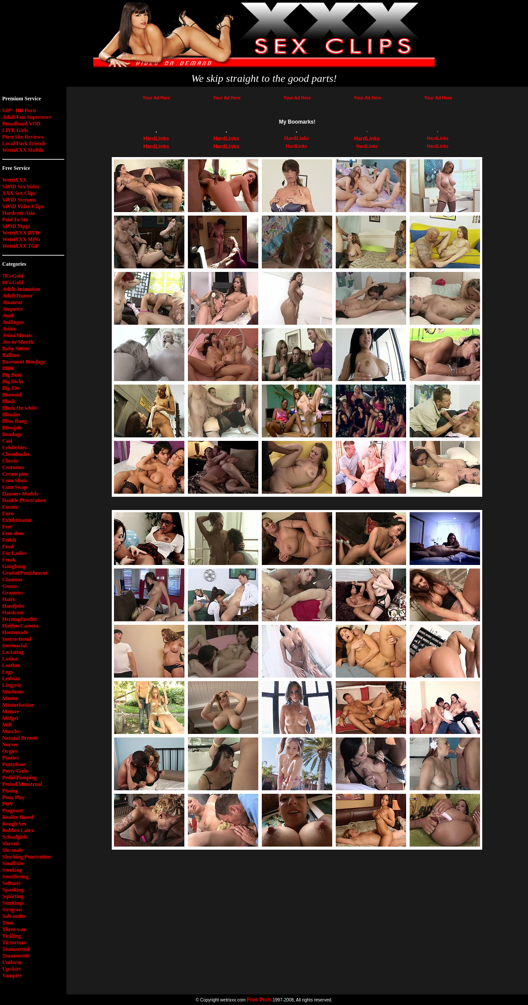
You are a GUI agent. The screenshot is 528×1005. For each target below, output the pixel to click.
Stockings (13, 903)
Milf (7, 725)
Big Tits (11, 388)
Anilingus (13, 322)
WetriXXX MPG (21, 239)
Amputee (12, 309)
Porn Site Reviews (22, 137)
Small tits (12, 863)
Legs (7, 672)
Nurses (10, 744)
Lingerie (11, 685)
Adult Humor (17, 296)
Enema (10, 507)
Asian (8, 329)
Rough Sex (14, 824)
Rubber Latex (17, 830)
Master (10, 698)
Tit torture (14, 942)
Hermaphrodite (19, 619)
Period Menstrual (22, 784)
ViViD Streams (19, 200)
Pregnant (12, 810)
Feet (7, 527)
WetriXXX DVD (20, 233)
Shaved (10, 843)
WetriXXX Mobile (23, 150)
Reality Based (17, 817)
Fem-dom (13, 533)
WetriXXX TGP (20, 246)
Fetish (9, 540)
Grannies (12, 593)
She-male (12, 850)
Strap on (12, 909)
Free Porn (259, 1000)
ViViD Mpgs (16, 226)
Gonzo (9, 586)
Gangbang (14, 566)
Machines (13, 692)
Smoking (12, 870)
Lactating (13, 652)
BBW (8, 368)
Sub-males (14, 916)
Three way (14, 929)
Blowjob (11, 428)
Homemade (15, 632)
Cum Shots (14, 480)
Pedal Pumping (19, 777)
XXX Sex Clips (19, 193)
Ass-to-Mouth (17, 342)
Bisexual (11, 395)
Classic (10, 461)
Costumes (13, 467)
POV (7, 804)
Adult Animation (21, 289)
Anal (7, 315)
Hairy (8, 599)
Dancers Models (20, 494)
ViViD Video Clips (23, 206)
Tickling (11, 936)
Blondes (11, 414)
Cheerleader (16, 454)
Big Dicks (13, 381)
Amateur (12, 302)
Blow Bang (14, 421)
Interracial (14, 645)
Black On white (19, 408)
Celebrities (14, 447)
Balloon (10, 355)
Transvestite (15, 956)
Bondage (12, 434)
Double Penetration (24, 500)
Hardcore (13, 612)
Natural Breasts (20, 738)
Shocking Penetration (26, 857)
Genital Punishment (24, 573)
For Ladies (14, 553)
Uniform (12, 962)
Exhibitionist (16, 520)
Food (8, 546)
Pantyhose (14, 764)
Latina (9, 659)
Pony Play (13, 797)
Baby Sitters (16, 348)
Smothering (15, 876)
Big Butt (11, 375)
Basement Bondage (23, 362)
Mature (10, 711)
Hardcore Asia (18, 213)
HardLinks (156, 139)
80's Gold (12, 282)
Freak (8, 560)
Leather (11, 665)
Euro (8, 513)
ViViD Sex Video (21, 186)
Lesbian (11, 678)
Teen (7, 923)
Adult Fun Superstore (26, 117)
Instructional (17, 639)
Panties (10, 758)
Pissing (10, 791)
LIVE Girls (15, 130)
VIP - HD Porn (19, 110)
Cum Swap (14, 487)
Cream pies (15, 474)
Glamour (12, 579)
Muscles (11, 731)
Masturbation (17, 705)
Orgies (9, 751)
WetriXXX (14, 180)
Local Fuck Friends (24, 143)
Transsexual (15, 949)
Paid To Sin (15, 219)
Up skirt (11, 969)
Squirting (13, 896)
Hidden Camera (20, 626)
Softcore (11, 883)
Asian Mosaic (17, 335)
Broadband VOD (21, 124)
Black (8, 401)
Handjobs (13, 606)
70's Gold (12, 276)
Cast (7, 441)
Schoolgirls (14, 837)
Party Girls (15, 771)
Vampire (12, 975)
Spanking (13, 890)
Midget (10, 718)
